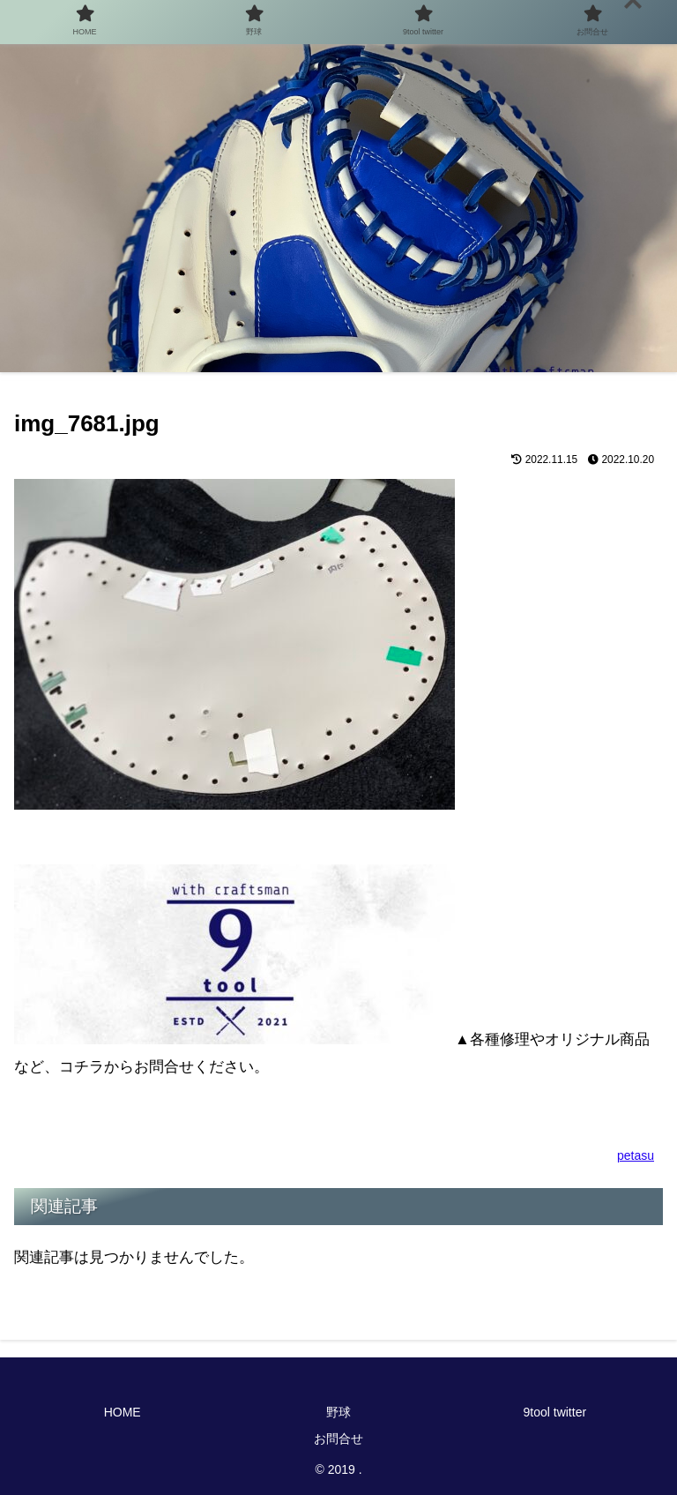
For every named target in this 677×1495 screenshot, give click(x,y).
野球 (338, 1412)
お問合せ (338, 1438)
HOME (122, 1412)
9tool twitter (555, 1412)
